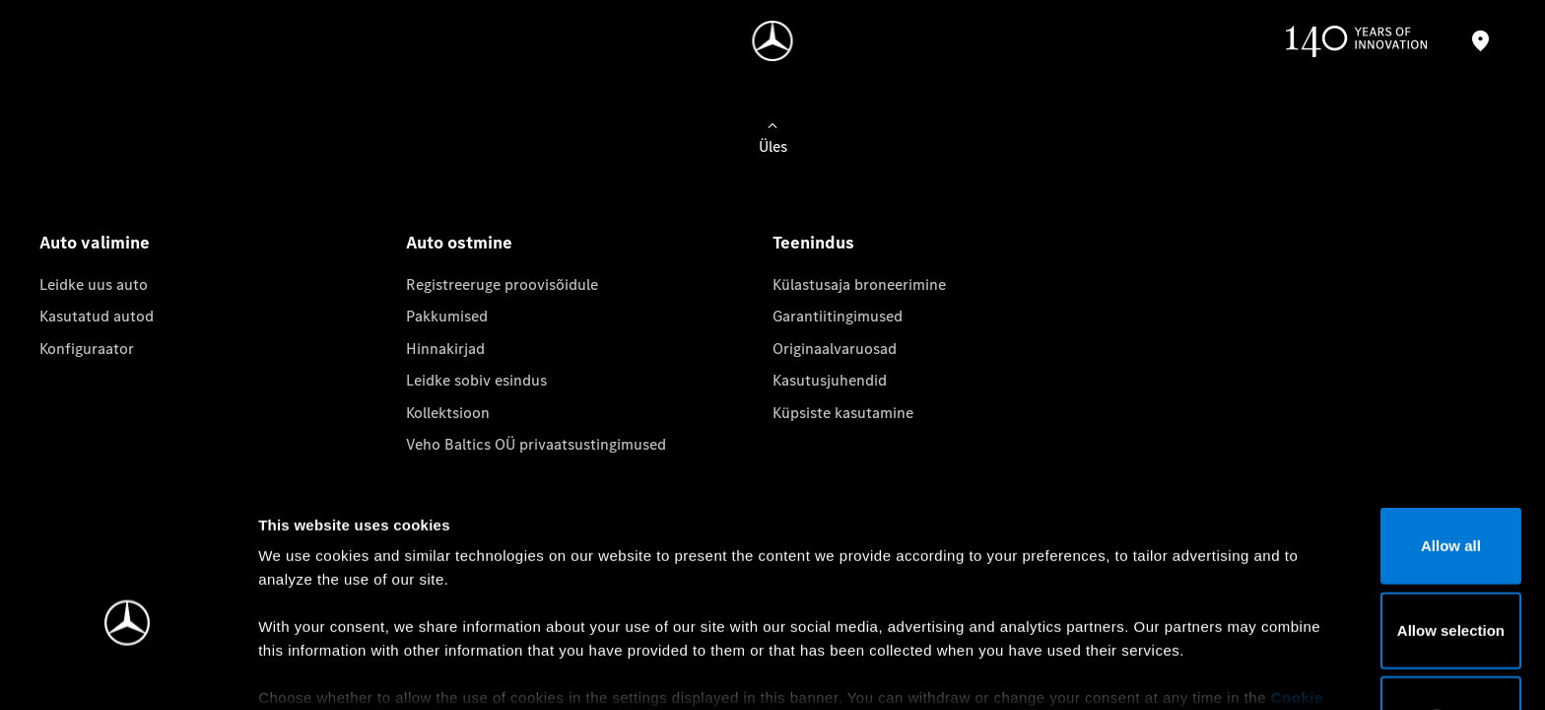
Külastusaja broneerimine (859, 284)
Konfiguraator (86, 348)
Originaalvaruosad (834, 348)
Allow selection (1380, 518)
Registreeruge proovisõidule (502, 284)
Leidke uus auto (93, 284)
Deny (1381, 603)
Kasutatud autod (96, 316)
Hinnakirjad (445, 348)
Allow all (1381, 434)
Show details (1033, 671)
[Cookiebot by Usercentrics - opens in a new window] (127, 671)
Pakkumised (447, 316)
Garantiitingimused (837, 316)
